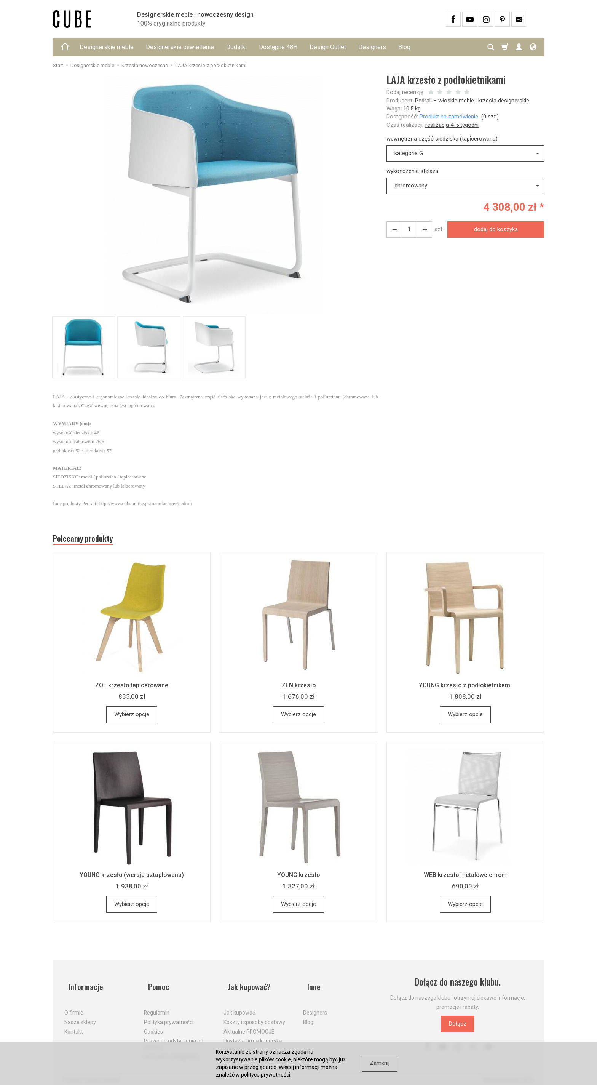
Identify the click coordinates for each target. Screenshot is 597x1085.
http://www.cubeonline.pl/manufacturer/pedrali (145, 503)
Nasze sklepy (80, 1015)
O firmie (73, 1006)
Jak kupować (239, 1006)
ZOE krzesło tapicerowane (132, 688)
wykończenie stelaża (412, 171)
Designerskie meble (107, 47)
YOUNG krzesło (298, 878)
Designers (372, 47)
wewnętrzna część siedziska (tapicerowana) (442, 138)
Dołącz (457, 1026)
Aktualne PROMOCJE (249, 1025)
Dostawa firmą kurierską (252, 1034)
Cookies (153, 1025)
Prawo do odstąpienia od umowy (173, 1037)
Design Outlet (328, 47)
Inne (310, 985)
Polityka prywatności (168, 1015)
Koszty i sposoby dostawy (254, 1015)
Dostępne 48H (278, 47)
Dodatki (236, 47)
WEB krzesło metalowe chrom (465, 878)
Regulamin (156, 1006)
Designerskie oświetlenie (180, 47)
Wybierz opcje (131, 717)
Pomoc (155, 985)
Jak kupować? (247, 985)
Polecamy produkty (89, 540)
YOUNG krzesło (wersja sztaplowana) (132, 878)
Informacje (82, 985)
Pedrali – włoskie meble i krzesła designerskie (472, 100)
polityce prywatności (265, 1075)
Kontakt (73, 1025)
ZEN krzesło (299, 688)
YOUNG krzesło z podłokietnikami (465, 688)
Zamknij (379, 1062)
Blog (404, 47)
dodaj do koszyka (493, 229)
